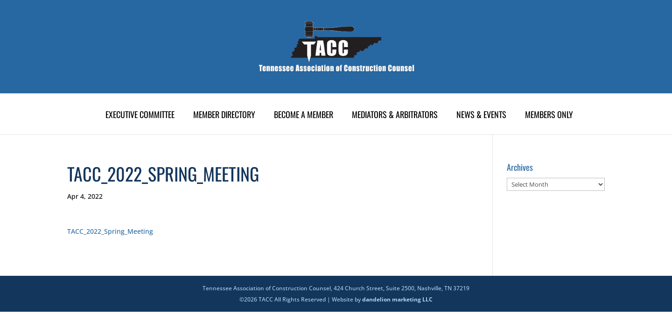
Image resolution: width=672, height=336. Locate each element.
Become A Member (303, 115)
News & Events (481, 115)
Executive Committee (140, 115)
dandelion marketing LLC (397, 299)
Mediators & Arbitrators (395, 115)
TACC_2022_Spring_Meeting (110, 231)
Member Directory (224, 115)
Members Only (549, 115)
